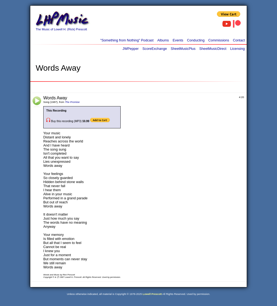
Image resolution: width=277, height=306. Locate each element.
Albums (163, 40)
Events (178, 40)
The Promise (72, 101)
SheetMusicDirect (212, 49)
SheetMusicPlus (183, 49)
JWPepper (131, 49)
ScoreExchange (155, 49)
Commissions (218, 40)
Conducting (196, 40)
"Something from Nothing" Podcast (127, 40)
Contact (239, 40)
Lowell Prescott (152, 293)
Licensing (237, 49)
